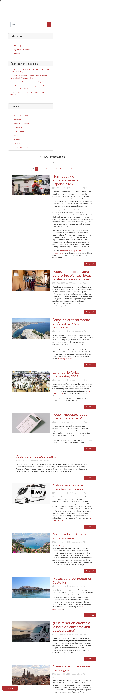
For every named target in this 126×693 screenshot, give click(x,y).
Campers (41, 670)
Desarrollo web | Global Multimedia (104, 691)
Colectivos (18, 674)
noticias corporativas (21, 172)
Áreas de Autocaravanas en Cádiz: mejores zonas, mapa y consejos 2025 (88, 519)
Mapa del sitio (108, 679)
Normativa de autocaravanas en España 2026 (89, 45)
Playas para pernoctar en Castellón (84, 399)
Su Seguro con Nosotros (85, 670)
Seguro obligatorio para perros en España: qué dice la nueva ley (20, 79)
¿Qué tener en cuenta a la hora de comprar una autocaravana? (89, 439)
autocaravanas (18, 156)
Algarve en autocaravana (56, 284)
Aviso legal (108, 665)
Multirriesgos (18, 672)
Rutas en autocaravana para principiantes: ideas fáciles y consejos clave (86, 125)
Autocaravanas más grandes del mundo (90, 316)
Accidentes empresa (40, 677)
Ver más (111, 113)
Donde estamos (85, 667)
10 (92, 35)
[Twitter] (12, 599)
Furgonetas (17, 152)
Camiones (17, 144)
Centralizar (40, 679)
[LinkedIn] (16, 599)
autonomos (17, 136)
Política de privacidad (108, 667)
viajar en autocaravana (22, 43)
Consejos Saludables (21, 148)
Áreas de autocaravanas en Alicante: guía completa (85, 168)
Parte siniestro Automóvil (63, 667)
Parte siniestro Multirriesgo (63, 670)
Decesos (16, 57)
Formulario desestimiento (108, 677)
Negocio (16, 164)
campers (16, 160)
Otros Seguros (18, 47)
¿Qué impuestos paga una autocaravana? (85, 248)
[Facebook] (9, 599)
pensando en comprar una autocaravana (88, 102)
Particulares (18, 677)
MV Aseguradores (92, 194)
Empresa (16, 168)
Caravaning (18, 665)
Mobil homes (41, 672)
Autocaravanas (18, 667)
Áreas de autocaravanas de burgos (85, 475)
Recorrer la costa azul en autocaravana (84, 358)
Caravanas (40, 667)
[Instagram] (19, 599)
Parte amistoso (63, 672)
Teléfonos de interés (63, 665)
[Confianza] (13, 629)
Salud (40, 674)
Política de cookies (108, 670)
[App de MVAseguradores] (13, 649)
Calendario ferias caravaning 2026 (87, 210)
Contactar (85, 672)
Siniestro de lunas (63, 674)
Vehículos (18, 670)
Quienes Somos (85, 665)
